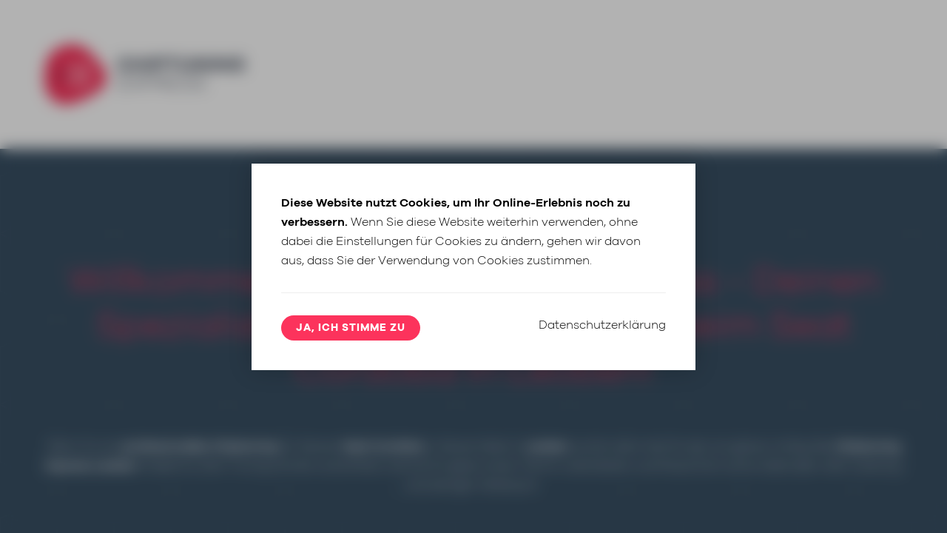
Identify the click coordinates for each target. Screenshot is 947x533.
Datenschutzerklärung (602, 325)
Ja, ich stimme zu (350, 328)
